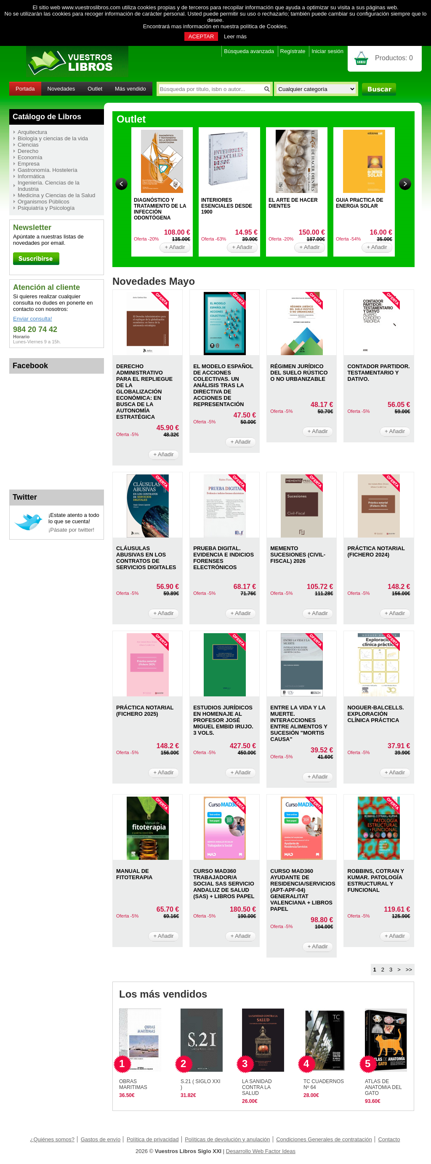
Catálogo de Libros (47, 116)
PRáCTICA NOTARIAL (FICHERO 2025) (144, 710)
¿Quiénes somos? (52, 1139)
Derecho (28, 151)
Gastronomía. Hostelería (47, 170)
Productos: (394, 58)
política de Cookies (263, 26)
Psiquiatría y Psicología (46, 208)
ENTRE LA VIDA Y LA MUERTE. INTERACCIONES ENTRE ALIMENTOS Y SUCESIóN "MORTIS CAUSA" (298, 723)
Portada (25, 89)
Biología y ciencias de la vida (53, 138)
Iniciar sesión (327, 51)
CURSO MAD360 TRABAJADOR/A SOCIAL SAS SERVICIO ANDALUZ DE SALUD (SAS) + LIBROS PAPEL (223, 883)
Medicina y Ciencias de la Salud (56, 195)
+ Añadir (175, 247)
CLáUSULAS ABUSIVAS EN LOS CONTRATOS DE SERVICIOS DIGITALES (146, 557)
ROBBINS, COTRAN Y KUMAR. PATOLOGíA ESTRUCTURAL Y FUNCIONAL (375, 880)
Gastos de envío (101, 1139)
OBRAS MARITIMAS (133, 1084)
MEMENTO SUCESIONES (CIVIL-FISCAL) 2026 (297, 554)
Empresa (29, 164)
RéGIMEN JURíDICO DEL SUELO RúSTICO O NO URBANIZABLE (298, 372)
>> (409, 969)
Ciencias (28, 145)
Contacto (389, 1139)
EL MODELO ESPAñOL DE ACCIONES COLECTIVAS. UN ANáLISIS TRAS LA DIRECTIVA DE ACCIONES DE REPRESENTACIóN (223, 385)
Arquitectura (32, 132)
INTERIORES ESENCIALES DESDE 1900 (226, 206)
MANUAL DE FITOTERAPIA (134, 874)
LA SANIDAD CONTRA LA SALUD (257, 1087)
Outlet (95, 89)
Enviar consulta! (32, 319)
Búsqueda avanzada (249, 51)
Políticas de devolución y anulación (227, 1139)
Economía (30, 157)
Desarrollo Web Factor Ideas (260, 1151)
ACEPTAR (201, 36)
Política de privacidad (153, 1139)
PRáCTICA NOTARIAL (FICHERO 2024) (375, 551)
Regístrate (293, 51)
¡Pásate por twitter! (71, 530)
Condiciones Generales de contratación (324, 1139)
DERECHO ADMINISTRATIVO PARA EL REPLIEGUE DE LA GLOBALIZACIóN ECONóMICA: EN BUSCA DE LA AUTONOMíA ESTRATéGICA (144, 391)
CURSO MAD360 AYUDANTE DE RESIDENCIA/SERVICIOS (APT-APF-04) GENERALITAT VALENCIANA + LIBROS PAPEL (302, 890)
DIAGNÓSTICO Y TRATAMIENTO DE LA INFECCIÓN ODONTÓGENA (160, 209)
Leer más (235, 36)
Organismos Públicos (43, 201)
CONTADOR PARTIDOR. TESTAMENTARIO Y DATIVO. (378, 372)
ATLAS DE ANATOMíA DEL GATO (383, 1087)
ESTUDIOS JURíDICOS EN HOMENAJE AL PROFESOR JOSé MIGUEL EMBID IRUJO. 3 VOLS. (223, 720)
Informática (31, 176)
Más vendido (130, 89)
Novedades (61, 89)
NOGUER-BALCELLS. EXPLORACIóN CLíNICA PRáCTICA (375, 713)
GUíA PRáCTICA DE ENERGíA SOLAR (359, 203)
